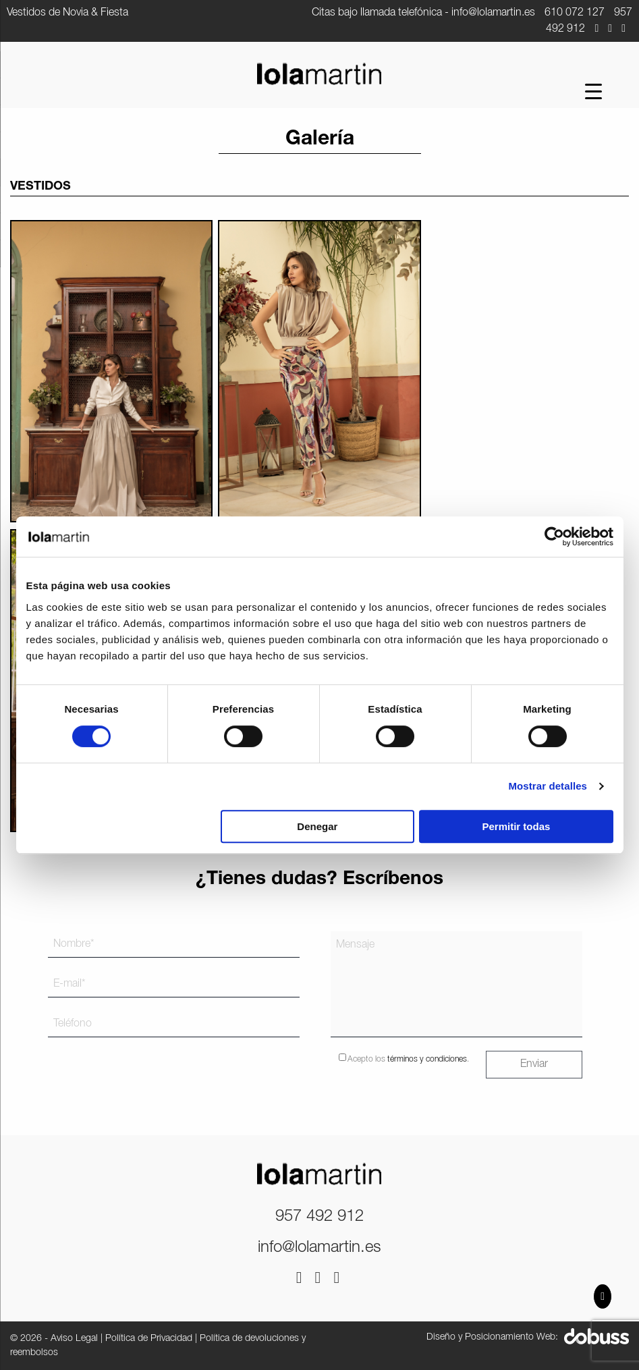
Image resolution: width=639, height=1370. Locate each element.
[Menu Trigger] (593, 91)
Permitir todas (516, 826)
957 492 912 (319, 1216)
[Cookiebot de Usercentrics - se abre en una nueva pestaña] (554, 536)
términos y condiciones (427, 1059)
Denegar (317, 826)
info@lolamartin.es (493, 13)
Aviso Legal (74, 1338)
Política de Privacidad (148, 1338)
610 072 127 (575, 13)
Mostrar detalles (547, 786)
